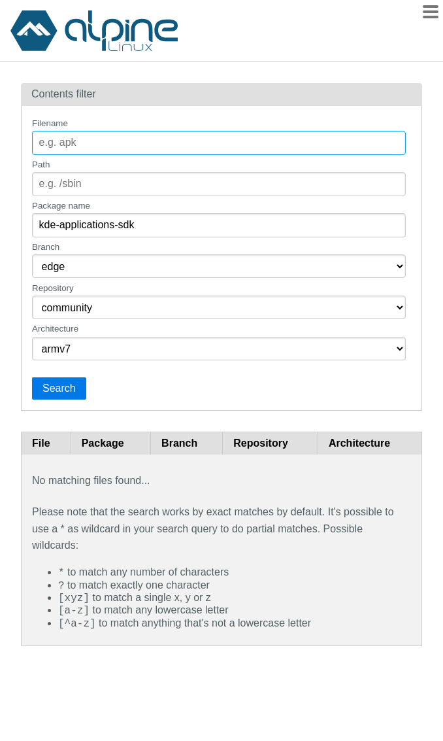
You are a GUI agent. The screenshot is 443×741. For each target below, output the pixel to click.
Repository (53, 288)
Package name (61, 206)
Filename (50, 123)
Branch (45, 247)
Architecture (55, 329)
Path (41, 164)
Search (59, 388)
